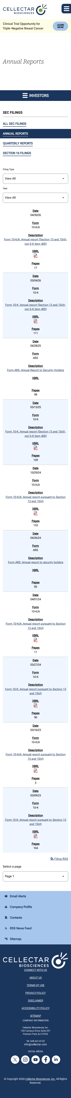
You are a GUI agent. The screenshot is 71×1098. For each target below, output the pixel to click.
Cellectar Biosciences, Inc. (40, 1078)
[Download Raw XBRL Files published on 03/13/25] (35, 448)
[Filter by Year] (35, 198)
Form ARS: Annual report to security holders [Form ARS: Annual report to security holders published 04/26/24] (35, 562)
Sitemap (13, 939)
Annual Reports (15, 133)
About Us (35, 977)
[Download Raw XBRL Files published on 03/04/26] (35, 321)
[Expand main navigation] (66, 8)
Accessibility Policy (35, 1008)
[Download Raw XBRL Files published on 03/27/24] (35, 705)
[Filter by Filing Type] (35, 179)
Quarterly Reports (18, 143)
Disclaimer (35, 1000)
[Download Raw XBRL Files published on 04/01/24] (35, 640)
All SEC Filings (14, 124)
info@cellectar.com (35, 1044)
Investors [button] (36, 95)
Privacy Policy (35, 993)
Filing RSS (59, 859)
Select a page (12, 866)
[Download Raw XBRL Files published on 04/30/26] (35, 256)
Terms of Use (35, 985)
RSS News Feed (18, 928)
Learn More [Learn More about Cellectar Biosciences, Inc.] (60, 26)
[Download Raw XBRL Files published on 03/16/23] (35, 771)
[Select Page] (35, 876)
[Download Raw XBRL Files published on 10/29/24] (35, 513)
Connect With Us (35, 970)
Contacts (13, 917)
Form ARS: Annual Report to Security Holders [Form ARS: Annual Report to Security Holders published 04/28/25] (35, 370)
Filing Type (8, 169)
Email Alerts (15, 896)
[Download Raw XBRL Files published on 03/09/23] (35, 836)
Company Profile (18, 907)
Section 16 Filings (17, 153)
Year (5, 188)
